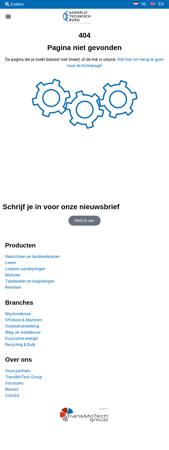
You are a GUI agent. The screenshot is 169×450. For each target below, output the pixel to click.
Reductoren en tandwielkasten (32, 256)
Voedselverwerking (22, 326)
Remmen (13, 287)
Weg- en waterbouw (23, 332)
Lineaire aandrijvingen (25, 268)
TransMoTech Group (23, 377)
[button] (8, 16)
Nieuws (12, 389)
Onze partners (17, 370)
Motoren (12, 275)
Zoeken (14, 4)
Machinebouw (18, 313)
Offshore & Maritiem (23, 320)
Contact (12, 395)
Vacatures (14, 383)
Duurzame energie (21, 338)
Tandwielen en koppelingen (30, 281)
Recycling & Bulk (20, 344)
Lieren (10, 262)
